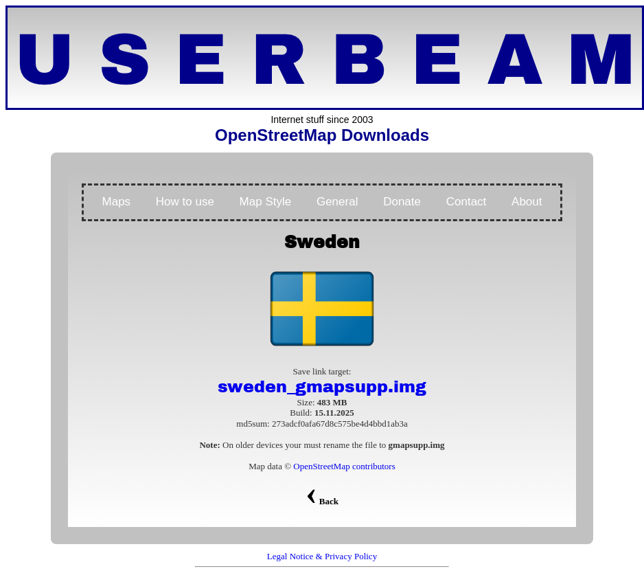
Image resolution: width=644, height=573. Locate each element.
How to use (185, 201)
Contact (466, 201)
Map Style (266, 201)
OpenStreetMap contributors (344, 466)
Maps (116, 201)
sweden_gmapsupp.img (322, 387)
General (337, 201)
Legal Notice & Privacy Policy (322, 556)
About (526, 201)
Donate (402, 201)
